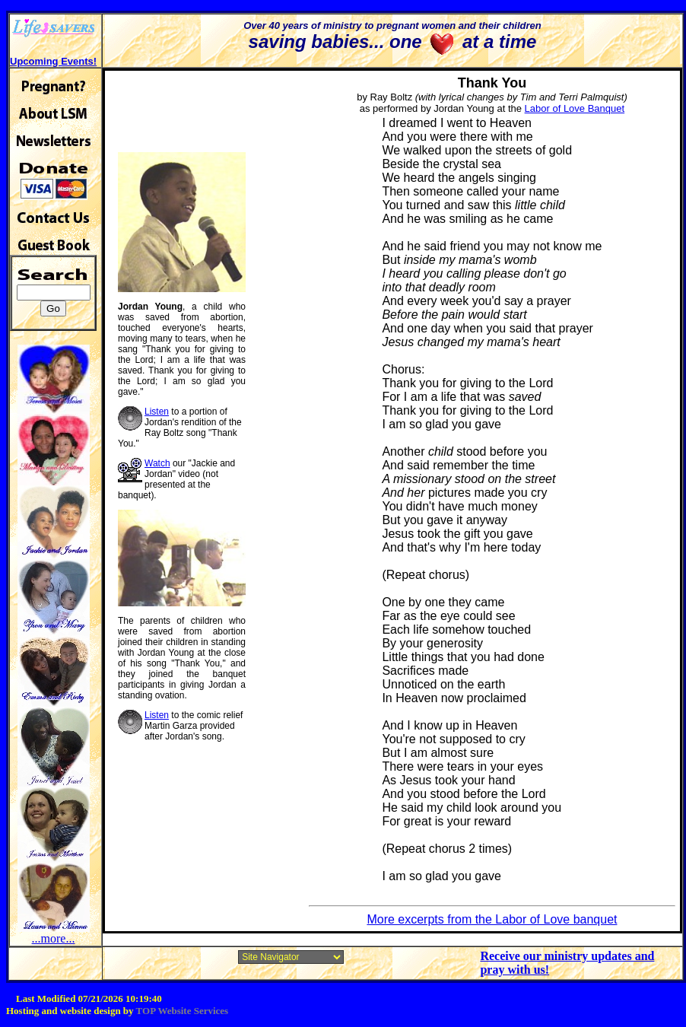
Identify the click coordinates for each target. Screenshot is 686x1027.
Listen (157, 411)
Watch (157, 463)
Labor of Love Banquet (575, 108)
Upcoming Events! (53, 61)
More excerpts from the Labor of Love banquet (492, 919)
